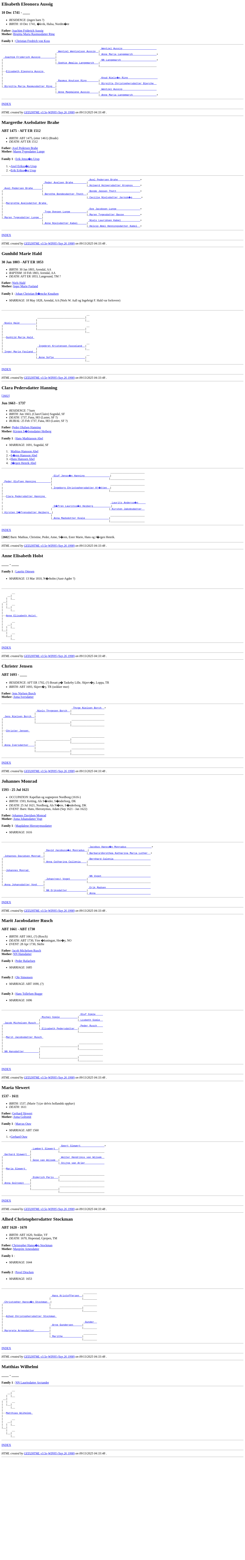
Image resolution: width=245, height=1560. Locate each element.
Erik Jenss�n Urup (27, 168)
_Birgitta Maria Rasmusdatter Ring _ (29, 93)
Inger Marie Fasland (25, 304)
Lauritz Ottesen (24, 606)
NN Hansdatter (22, 1017)
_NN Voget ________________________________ (119, 935)
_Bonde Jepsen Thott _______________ (114, 203)
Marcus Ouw (23, 1196)
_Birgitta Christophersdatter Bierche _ (128, 90)
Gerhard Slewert (22, 1186)
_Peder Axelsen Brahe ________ (64, 192)
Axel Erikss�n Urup (24, 175)
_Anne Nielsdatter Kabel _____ (64, 240)
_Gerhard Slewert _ (16, 1229)
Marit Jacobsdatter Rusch (24, 1105)
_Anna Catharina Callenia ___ (65, 918)
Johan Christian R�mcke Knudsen (36, 312)
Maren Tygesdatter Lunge (29, 160)
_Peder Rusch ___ (91, 1091)
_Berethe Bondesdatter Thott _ (64, 206)
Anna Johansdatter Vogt (27, 873)
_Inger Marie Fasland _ (19, 378)
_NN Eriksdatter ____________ (65, 952)
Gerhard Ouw (19, 1209)
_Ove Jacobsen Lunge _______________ (114, 223)
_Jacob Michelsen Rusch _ (21, 1088)
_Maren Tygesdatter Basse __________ (114, 230)
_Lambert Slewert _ (44, 1222)
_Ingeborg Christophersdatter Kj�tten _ (81, 518)
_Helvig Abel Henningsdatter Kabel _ (114, 244)
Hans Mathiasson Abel (29, 466)
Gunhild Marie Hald (20, 360)
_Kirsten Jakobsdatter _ (127, 542)
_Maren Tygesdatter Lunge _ (22, 234)
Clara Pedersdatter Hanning (26, 528)
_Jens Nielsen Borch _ (18, 763)
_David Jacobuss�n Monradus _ (66, 904)
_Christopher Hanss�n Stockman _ (27, 1386)
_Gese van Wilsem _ (44, 1236)
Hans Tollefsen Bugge (28, 1056)
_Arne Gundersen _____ (66, 1413)
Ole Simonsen (23, 1040)
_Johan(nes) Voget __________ (65, 939)
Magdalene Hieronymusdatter (33, 880)
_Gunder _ (90, 1410)
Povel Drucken (24, 1354)
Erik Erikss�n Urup (23, 179)
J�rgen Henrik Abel (23, 491)
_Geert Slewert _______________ (82, 1219)
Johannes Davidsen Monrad (29, 869)
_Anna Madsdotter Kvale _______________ (80, 552)
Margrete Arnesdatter (26, 1331)
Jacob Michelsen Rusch (26, 1013)
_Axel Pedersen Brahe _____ (22, 199)
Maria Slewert (16, 1246)
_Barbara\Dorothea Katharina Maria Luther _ (119, 908)
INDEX (6, 113)
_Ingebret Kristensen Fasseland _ (61, 371)
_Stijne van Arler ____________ (82, 1239)
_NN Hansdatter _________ (21, 1122)
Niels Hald (18, 301)
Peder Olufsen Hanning (26, 455)
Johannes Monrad (18, 928)
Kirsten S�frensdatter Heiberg (32, 459)
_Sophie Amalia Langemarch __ (77, 66)
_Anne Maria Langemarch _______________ (128, 55)
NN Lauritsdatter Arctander (32, 1474)
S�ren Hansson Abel (24, 483)
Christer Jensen (18, 780)
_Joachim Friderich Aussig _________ (29, 59)
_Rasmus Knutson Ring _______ (77, 86)
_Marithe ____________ (66, 1427)
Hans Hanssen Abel (23, 487)
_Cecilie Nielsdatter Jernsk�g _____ (115, 210)
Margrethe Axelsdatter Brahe (27, 216)
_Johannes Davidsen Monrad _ (23, 911)
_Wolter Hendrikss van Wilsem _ (82, 1232)
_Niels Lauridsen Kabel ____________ (114, 237)
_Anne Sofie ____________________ (61, 384)
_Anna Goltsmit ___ (16, 1263)
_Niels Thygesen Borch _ (53, 756)
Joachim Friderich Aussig (28, 30)
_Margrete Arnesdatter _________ (26, 1420)
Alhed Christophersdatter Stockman (31, 1403)
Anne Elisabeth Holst (21, 655)
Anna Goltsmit (22, 1189)
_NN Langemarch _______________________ (128, 62)
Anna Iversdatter (23, 741)
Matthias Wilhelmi (19, 1509)
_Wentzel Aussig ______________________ (128, 49)
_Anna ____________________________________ (119, 956)
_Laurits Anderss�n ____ (128, 535)
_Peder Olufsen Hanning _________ (27, 511)
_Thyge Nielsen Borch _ (88, 753)
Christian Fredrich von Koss (32, 41)
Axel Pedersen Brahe (25, 157)
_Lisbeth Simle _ (91, 1084)
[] (6, 572)
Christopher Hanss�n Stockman (32, 1327)
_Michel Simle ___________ (59, 1081)
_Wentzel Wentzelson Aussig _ (77, 52)
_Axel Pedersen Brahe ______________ (114, 189)
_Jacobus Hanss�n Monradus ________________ (120, 901)
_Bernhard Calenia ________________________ (119, 914)
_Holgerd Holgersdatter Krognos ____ (114, 196)
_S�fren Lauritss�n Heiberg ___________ (82, 538)
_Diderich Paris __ (44, 1256)
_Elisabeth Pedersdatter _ (59, 1095)
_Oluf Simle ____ (91, 1077)
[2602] (6, 424)
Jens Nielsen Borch (24, 738)
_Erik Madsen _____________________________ (119, 949)
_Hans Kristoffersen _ (66, 1379)
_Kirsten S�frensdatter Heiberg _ (27, 545)
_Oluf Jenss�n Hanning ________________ (81, 504)
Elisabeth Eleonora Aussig (25, 76)
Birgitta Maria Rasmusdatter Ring (34, 34)
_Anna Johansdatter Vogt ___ (23, 945)
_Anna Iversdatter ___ (18, 797)
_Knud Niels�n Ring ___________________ (129, 83)
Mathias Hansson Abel (24, 479)
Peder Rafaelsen (25, 1023)
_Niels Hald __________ (19, 343)
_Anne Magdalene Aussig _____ (77, 100)
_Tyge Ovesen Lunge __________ (64, 227)
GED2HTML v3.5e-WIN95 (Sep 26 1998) (49, 121)
